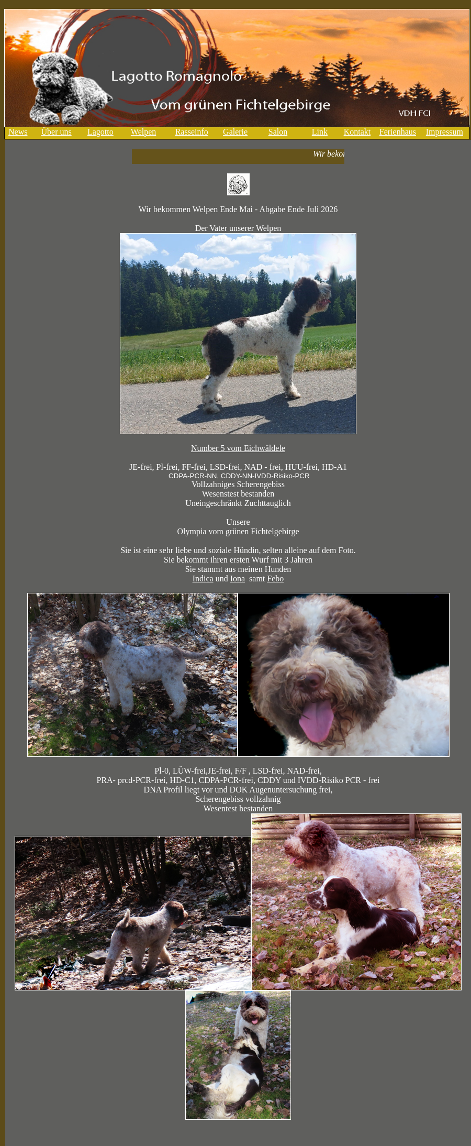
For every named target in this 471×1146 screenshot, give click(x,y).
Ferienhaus (397, 131)
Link (320, 131)
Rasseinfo (191, 131)
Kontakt (357, 131)
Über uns (56, 131)
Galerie (235, 131)
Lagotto (100, 131)
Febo (275, 578)
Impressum (444, 131)
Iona (237, 578)
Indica (203, 578)
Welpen (143, 131)
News (17, 131)
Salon (277, 131)
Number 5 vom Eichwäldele (238, 448)
